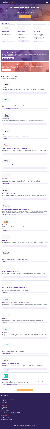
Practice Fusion (4, 402)
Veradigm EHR (4, 400)
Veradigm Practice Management (8, 399)
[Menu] (47, 2)
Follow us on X (4, 408)
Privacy (28, 426)
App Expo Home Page (6, 417)
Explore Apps (25, 16)
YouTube (12, 412)
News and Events (5, 410)
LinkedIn (18, 412)
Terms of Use (23, 426)
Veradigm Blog (4, 407)
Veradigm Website (5, 421)
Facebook (6, 412)
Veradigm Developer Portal (7, 419)
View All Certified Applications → (25, 389)
